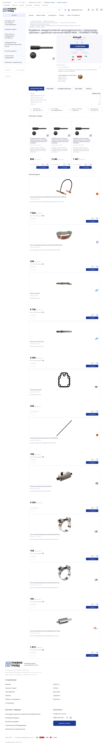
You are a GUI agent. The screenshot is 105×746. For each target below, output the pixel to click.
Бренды (31, 15)
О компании (10, 680)
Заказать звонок (62, 2)
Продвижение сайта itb (13, 742)
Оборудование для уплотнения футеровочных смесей (14, 44)
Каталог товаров (13, 709)
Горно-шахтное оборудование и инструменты (14, 36)
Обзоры (61, 15)
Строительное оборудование (14, 56)
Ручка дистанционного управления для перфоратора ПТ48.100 (48, 197)
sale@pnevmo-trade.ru (34, 2)
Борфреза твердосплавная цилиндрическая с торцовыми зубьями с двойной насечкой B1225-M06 (81, 141)
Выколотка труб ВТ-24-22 (37, 341)
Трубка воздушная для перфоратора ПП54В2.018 (44, 438)
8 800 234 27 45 (77, 10)
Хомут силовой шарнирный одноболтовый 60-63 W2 (45, 534)
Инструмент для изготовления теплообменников (14, 22)
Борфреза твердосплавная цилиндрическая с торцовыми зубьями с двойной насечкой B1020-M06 (38, 141)
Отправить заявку (49, 2)
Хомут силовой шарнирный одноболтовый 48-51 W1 (45, 582)
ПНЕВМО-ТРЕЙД (96, 93)
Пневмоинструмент (14, 29)
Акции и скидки (40, 15)
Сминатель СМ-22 (35, 293)
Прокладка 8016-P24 (35, 389)
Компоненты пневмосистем (14, 62)
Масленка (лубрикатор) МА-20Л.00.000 (40, 486)
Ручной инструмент (14, 51)
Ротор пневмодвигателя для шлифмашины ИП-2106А (45, 631)
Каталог (14, 15)
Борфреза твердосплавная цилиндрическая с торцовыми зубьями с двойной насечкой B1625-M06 (60, 141)
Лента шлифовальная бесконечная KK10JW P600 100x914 (46, 245)
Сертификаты (52, 15)
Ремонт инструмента (73, 15)
